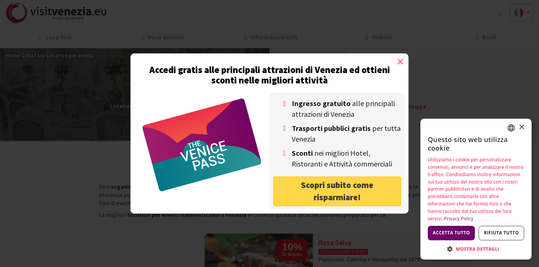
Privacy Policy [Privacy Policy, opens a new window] (458, 218)
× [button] (521, 127)
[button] (476, 248)
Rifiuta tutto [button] (501, 233)
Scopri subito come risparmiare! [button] (337, 190)
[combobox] (511, 128)
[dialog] (476, 189)
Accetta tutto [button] (451, 233)
